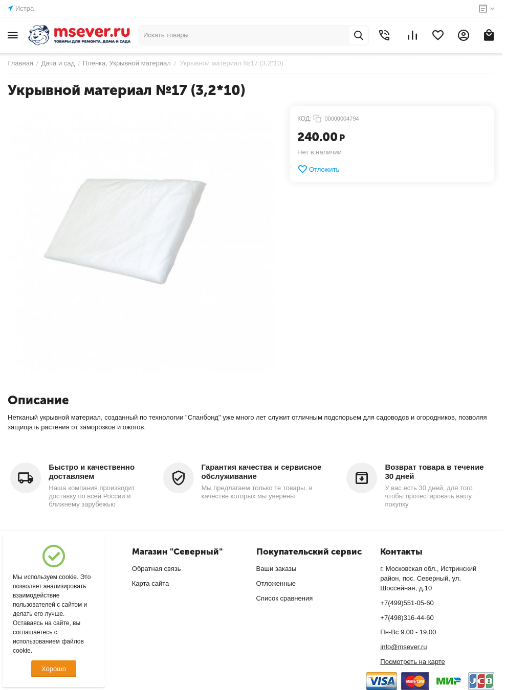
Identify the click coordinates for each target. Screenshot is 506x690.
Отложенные (276, 583)
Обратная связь (156, 568)
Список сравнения (284, 598)
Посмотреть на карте (412, 661)
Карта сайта (150, 583)
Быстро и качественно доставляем (92, 471)
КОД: (304, 118)
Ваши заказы (276, 568)
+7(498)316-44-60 (406, 618)
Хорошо (53, 669)
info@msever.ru (403, 647)
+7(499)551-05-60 (406, 603)
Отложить (318, 169)
